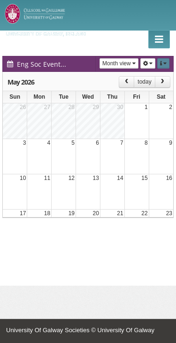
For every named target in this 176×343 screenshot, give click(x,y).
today (144, 81)
